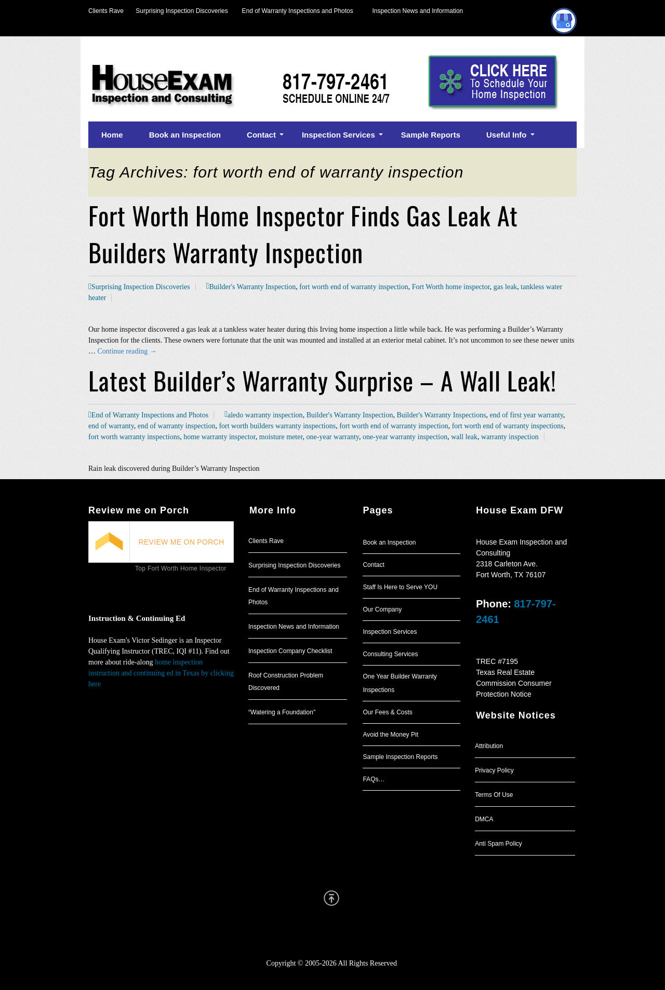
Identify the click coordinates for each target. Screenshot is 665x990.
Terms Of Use (494, 794)
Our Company (382, 609)
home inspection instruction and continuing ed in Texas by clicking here (161, 673)
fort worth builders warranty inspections (277, 426)
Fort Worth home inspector (451, 287)
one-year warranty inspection (405, 437)
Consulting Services (390, 654)
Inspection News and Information (417, 11)
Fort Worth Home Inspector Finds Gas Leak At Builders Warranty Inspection (303, 233)
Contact (373, 564)
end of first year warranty (526, 415)
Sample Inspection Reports (400, 757)
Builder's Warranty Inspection (252, 287)
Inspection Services (390, 631)
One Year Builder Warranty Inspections (399, 683)
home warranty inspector (219, 437)
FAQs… (373, 779)
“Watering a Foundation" (281, 712)
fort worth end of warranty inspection (353, 287)
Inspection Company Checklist (290, 651)
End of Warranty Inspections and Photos (300, 11)
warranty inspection (510, 437)
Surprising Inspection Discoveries (176, 11)
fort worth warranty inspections (134, 437)
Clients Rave (106, 11)
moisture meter (281, 437)
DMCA (484, 819)
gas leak (505, 287)
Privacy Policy (494, 770)
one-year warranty (333, 437)
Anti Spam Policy (498, 843)
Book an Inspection (389, 542)
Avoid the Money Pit (390, 734)
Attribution (489, 746)
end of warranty (111, 426)
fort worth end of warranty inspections (508, 426)
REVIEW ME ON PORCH (181, 542)
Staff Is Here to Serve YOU (400, 587)
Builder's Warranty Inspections (441, 415)
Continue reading (127, 351)
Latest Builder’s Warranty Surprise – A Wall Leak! (322, 380)
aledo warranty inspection (265, 415)
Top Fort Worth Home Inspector (181, 568)
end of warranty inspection (177, 426)
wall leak (464, 437)
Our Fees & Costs (387, 712)
